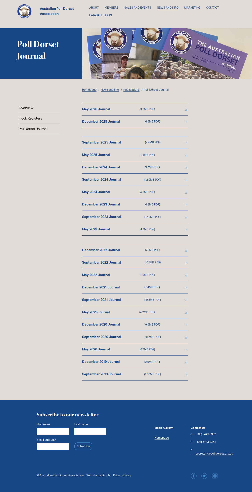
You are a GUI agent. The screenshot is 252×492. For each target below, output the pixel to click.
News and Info (167, 7)
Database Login (100, 15)
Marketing (192, 7)
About (94, 7)
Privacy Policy (122, 475)
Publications (131, 89)
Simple (106, 475)
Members (111, 7)
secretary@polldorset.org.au (214, 453)
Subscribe (83, 446)
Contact (212, 7)
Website (91, 475)
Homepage (89, 89)
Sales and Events (137, 7)
